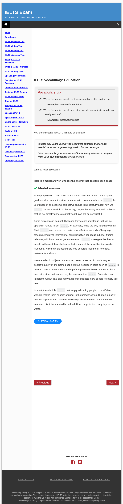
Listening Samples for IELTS (15, 145)
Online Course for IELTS (16, 122)
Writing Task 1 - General (16, 67)
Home (7, 33)
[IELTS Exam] (6, 24)
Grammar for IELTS (14, 156)
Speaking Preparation (15, 76)
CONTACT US (26, 479)
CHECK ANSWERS (48, 321)
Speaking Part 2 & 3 (14, 117)
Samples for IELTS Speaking (13, 81)
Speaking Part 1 (12, 113)
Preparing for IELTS (14, 161)
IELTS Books (11, 131)
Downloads (10, 37)
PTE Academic (12, 135)
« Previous (42, 382)
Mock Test (10, 140)
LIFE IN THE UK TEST (96, 479)
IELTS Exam (18, 12)
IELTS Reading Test (14, 50)
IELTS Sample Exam (14, 97)
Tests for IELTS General (16, 92)
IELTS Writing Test (13, 46)
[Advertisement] (76, 53)
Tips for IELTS (11, 101)
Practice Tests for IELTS (16, 88)
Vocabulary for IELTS (15, 152)
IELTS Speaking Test (15, 41)
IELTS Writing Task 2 (15, 71)
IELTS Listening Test (15, 55)
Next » (113, 382)
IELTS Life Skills (12, 126)
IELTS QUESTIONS (61, 479)
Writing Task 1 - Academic (12, 61)
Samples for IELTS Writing (13, 107)
